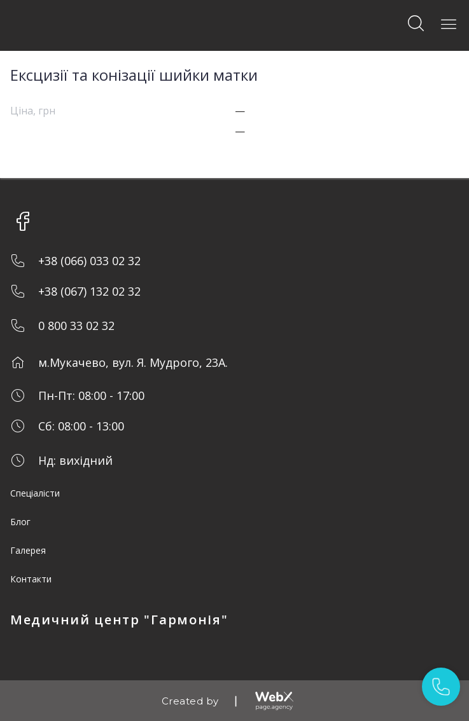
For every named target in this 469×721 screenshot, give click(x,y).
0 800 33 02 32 (76, 325)
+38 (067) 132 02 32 (89, 291)
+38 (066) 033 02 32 (89, 260)
